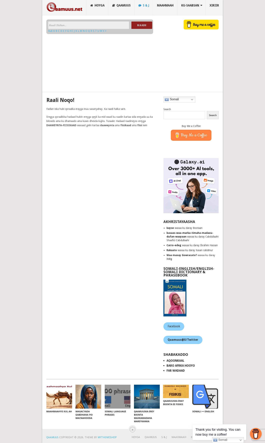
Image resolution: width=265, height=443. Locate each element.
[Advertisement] (99, 61)
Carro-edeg (174, 245)
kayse (170, 227)
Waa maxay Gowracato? (182, 255)
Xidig (169, 258)
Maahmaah (165, 5)
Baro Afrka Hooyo (181, 365)
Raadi (141, 25)
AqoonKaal (175, 360)
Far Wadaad (176, 370)
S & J (143, 5)
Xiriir (214, 5)
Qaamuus (121, 5)
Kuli (50, 30)
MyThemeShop (107, 437)
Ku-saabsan (190, 5)
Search (167, 109)
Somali (172, 99)
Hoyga (97, 5)
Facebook (174, 326)
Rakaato (172, 250)
